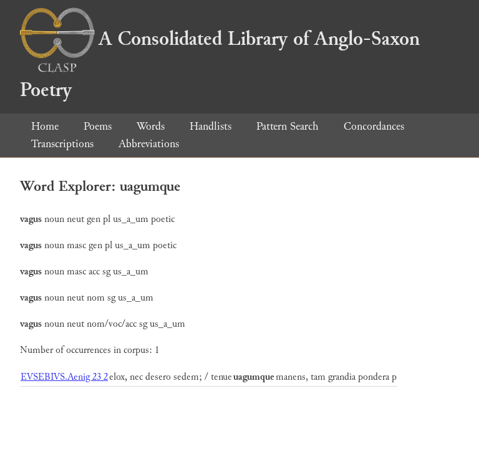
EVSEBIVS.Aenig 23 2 (64, 377)
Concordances (374, 126)
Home (45, 126)
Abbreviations (149, 144)
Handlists (210, 126)
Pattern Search (287, 126)
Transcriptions (62, 144)
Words (151, 126)
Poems (98, 126)
